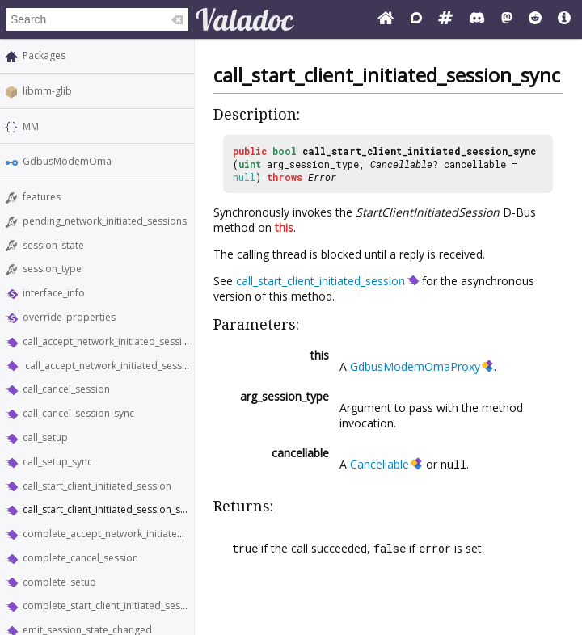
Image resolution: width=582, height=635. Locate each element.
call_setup (45, 437)
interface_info (54, 293)
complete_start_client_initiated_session (111, 605)
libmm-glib (47, 91)
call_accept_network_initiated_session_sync (122, 365)
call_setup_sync (57, 462)
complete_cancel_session (80, 558)
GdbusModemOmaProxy (415, 366)
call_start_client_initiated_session (97, 486)
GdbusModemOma (67, 161)
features (42, 197)
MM (31, 126)
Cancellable (401, 164)
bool (284, 151)
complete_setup (59, 582)
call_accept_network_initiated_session (108, 341)
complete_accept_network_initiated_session (122, 533)
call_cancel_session (66, 389)
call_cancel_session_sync (78, 413)
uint (249, 164)
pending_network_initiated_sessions (105, 221)
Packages (44, 55)
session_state (53, 245)
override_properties (69, 317)
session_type (52, 268)
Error (322, 176)
